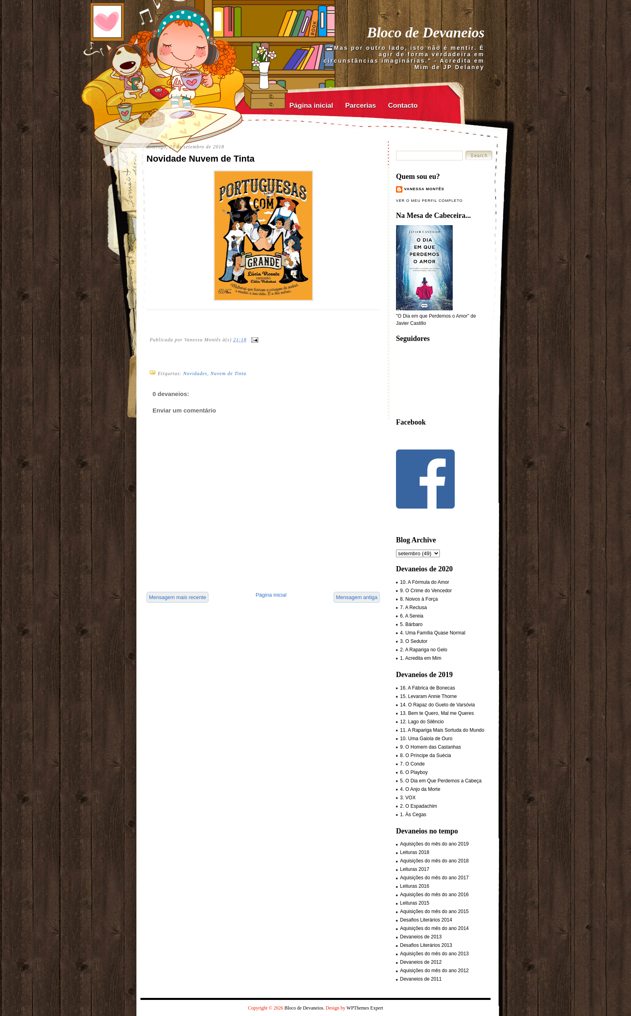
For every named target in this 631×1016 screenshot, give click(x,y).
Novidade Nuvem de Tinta (200, 159)
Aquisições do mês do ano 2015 (434, 911)
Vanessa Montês (424, 189)
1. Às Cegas (413, 814)
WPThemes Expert (364, 1008)
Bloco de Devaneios (426, 33)
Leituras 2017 (414, 869)
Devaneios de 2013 (420, 937)
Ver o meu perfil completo (429, 201)
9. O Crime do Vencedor (426, 590)
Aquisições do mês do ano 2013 (434, 953)
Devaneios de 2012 (420, 962)
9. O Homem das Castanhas (430, 747)
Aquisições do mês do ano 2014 (434, 928)
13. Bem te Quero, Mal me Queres (437, 713)
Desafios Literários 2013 (426, 945)
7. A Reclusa (413, 607)
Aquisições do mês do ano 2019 (434, 844)
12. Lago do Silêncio (422, 722)
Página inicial (311, 105)
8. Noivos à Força (419, 599)
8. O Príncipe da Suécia (425, 755)
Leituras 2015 (414, 903)
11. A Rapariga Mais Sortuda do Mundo (442, 730)
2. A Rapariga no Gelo (423, 650)
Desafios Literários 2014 (426, 920)
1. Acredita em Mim (420, 658)
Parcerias (360, 105)
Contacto (403, 105)
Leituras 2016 (414, 886)
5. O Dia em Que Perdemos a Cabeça (441, 781)
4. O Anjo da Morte (420, 789)
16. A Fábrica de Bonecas (427, 688)
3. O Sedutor (413, 641)
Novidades (195, 373)
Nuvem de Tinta (228, 373)
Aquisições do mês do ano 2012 (434, 970)
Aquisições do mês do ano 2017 (434, 878)
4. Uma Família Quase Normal (432, 633)
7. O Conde (412, 764)
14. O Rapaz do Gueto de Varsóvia (437, 705)
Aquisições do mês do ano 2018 (434, 861)
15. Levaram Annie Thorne (428, 696)
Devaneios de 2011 (420, 979)
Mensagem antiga (356, 597)
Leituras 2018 (414, 852)
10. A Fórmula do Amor (424, 582)
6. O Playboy (414, 772)
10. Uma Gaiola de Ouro (426, 738)
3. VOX (408, 797)
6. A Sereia (411, 616)
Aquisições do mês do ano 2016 (434, 894)
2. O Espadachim (418, 806)
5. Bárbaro (411, 624)
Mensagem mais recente (177, 597)
